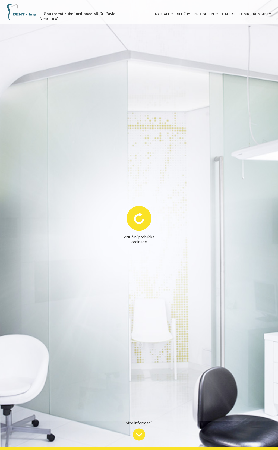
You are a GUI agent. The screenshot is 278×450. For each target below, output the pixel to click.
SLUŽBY (183, 14)
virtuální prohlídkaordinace (139, 239)
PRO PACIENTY (206, 14)
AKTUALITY (163, 14)
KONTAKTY (262, 14)
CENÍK (244, 14)
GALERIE (229, 14)
